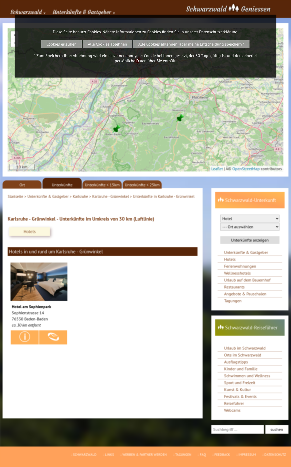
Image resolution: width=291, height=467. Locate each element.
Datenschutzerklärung (218, 31)
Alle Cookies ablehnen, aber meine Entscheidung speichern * (191, 44)
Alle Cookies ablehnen (107, 44)
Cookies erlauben (61, 44)
